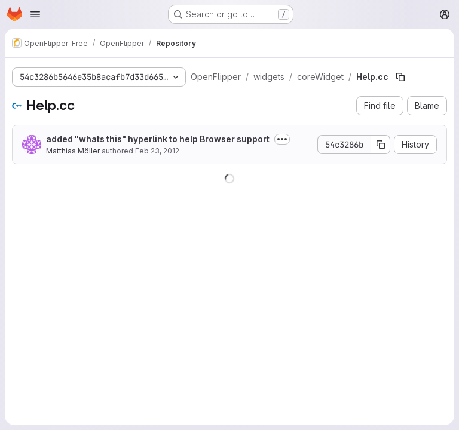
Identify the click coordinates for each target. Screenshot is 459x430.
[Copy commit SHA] (380, 144)
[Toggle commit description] (282, 139)
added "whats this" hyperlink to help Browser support (158, 139)
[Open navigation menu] (35, 14)
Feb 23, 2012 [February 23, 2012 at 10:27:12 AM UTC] (157, 150)
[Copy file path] (400, 77)
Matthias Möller (73, 150)
